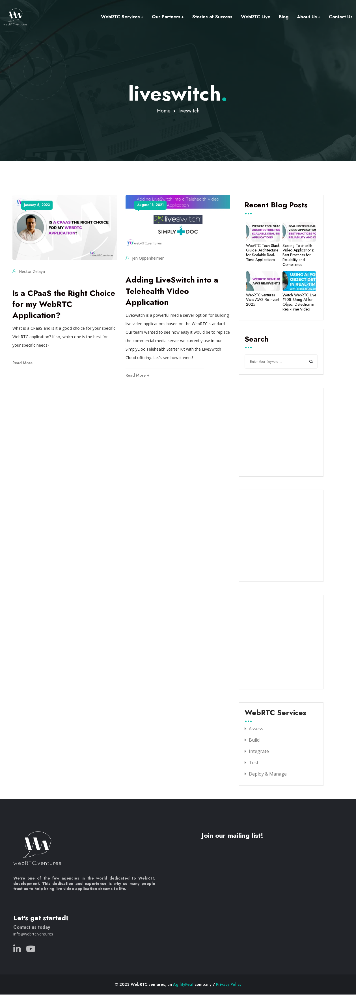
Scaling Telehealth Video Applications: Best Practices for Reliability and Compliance (298, 255)
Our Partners (166, 17)
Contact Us (341, 17)
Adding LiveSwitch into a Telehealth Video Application (172, 291)
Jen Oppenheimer (148, 258)
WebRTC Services (120, 17)
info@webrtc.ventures (33, 934)
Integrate (259, 751)
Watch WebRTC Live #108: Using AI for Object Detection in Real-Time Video (299, 302)
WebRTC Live (255, 17)
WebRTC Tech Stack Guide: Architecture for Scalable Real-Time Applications (263, 252)
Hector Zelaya (32, 271)
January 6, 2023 (37, 204)
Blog (283, 17)
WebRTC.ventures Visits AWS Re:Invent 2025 (262, 300)
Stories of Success (212, 17)
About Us (307, 17)
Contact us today (31, 927)
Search (257, 339)
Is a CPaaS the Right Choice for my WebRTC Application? (63, 304)
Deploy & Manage (268, 774)
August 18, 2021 (150, 204)
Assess (256, 729)
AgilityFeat (183, 984)
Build (254, 740)
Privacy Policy (228, 984)
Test (253, 762)
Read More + (24, 363)
